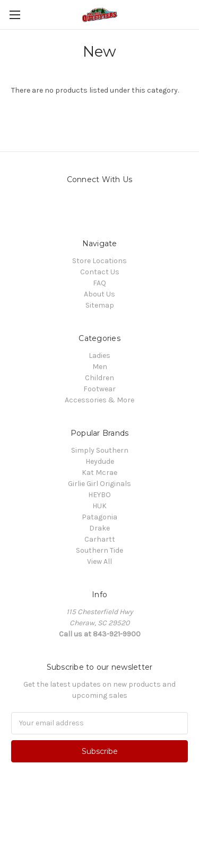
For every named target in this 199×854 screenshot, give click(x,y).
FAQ (99, 282)
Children (99, 377)
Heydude (99, 461)
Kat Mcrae (99, 472)
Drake (99, 528)
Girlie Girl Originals (99, 483)
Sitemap (99, 305)
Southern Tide (99, 550)
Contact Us (99, 271)
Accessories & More (99, 399)
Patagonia (99, 517)
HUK (99, 505)
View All (99, 561)
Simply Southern (99, 450)
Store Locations (99, 260)
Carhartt (99, 539)
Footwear (99, 388)
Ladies (99, 355)
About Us (99, 294)
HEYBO (99, 494)
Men (99, 366)
